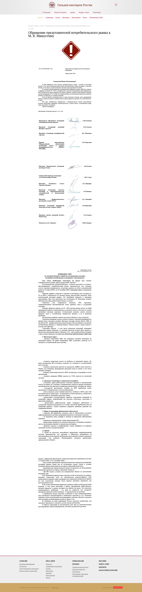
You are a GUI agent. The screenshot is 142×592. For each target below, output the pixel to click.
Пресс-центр (50, 561)
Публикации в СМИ (96, 17)
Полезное (75, 564)
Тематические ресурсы (80, 567)
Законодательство (78, 569)
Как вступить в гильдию (108, 570)
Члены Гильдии (60, 12)
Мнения (48, 573)
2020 (41, 26)
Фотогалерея (76, 17)
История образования (27, 564)
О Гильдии (46, 12)
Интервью (65, 17)
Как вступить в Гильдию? (28, 571)
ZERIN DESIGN (117, 587)
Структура (23, 566)
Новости (40, 17)
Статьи (57, 17)
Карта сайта (55, 587)
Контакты (97, 12)
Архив (72, 12)
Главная (30, 26)
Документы (76, 572)
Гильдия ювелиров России (74, 5)
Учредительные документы (29, 569)
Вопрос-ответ (84, 12)
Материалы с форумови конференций (80, 575)
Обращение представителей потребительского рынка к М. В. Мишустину (68, 26)
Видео (85, 17)
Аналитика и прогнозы (54, 566)
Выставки (102, 561)
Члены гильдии (78, 561)
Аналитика (49, 17)
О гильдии (23, 561)
